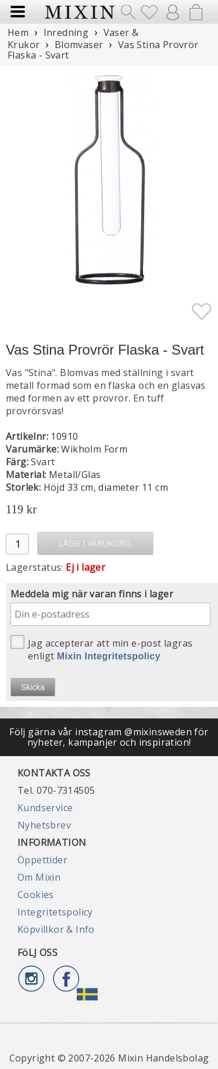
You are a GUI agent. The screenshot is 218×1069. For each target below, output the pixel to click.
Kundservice (45, 807)
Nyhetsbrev (44, 825)
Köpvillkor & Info (56, 929)
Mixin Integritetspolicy (108, 656)
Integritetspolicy (55, 912)
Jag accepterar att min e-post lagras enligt (101, 648)
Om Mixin (38, 877)
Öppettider (42, 859)
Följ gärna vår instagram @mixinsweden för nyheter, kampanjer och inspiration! (108, 737)
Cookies (35, 894)
